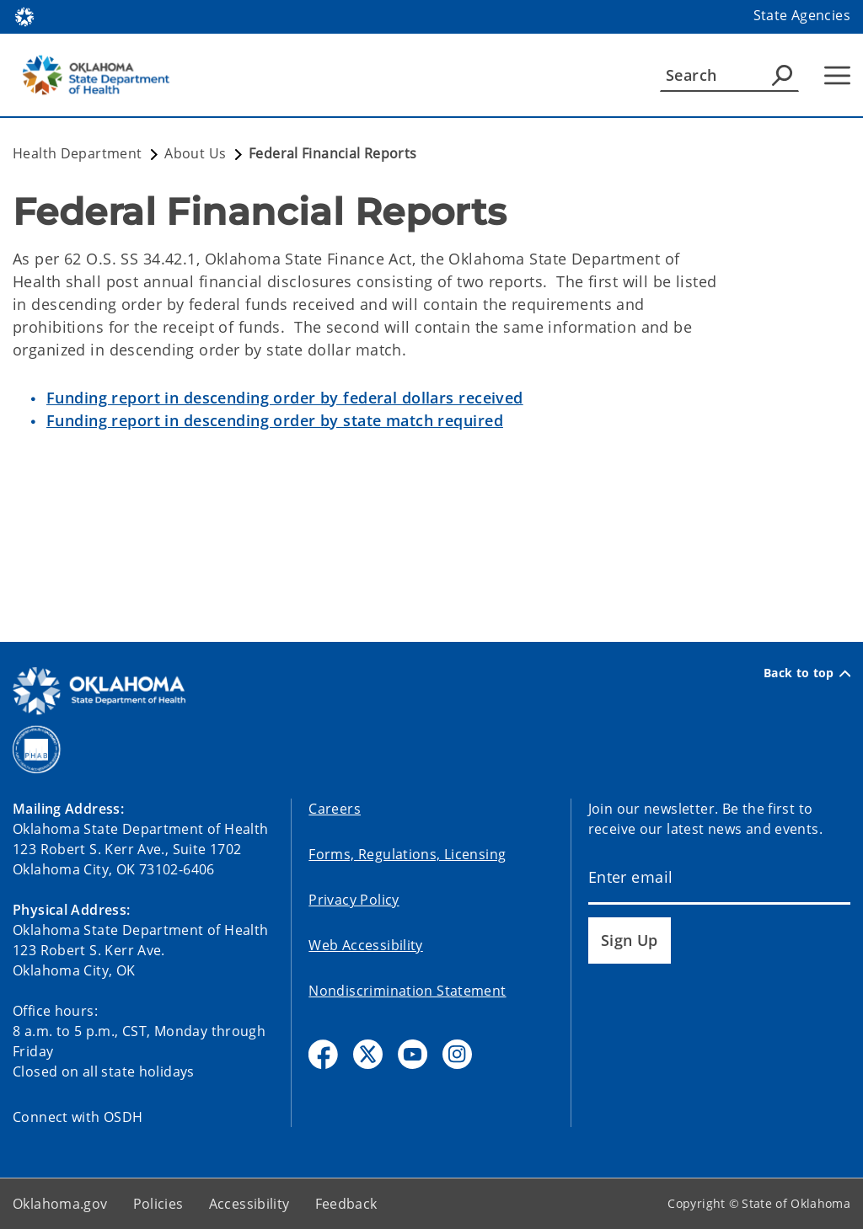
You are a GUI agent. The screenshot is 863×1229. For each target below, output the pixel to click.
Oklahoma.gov (60, 1203)
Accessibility (249, 1203)
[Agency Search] (782, 75)
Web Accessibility (365, 945)
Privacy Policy (353, 899)
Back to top (807, 673)
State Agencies (801, 15)
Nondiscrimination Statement (407, 990)
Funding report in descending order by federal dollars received (284, 397)
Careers (334, 808)
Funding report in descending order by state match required (274, 420)
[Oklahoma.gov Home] (24, 16)
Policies (158, 1203)
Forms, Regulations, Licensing (407, 854)
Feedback (346, 1203)
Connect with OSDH (78, 1117)
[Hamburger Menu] (837, 75)
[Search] (729, 75)
